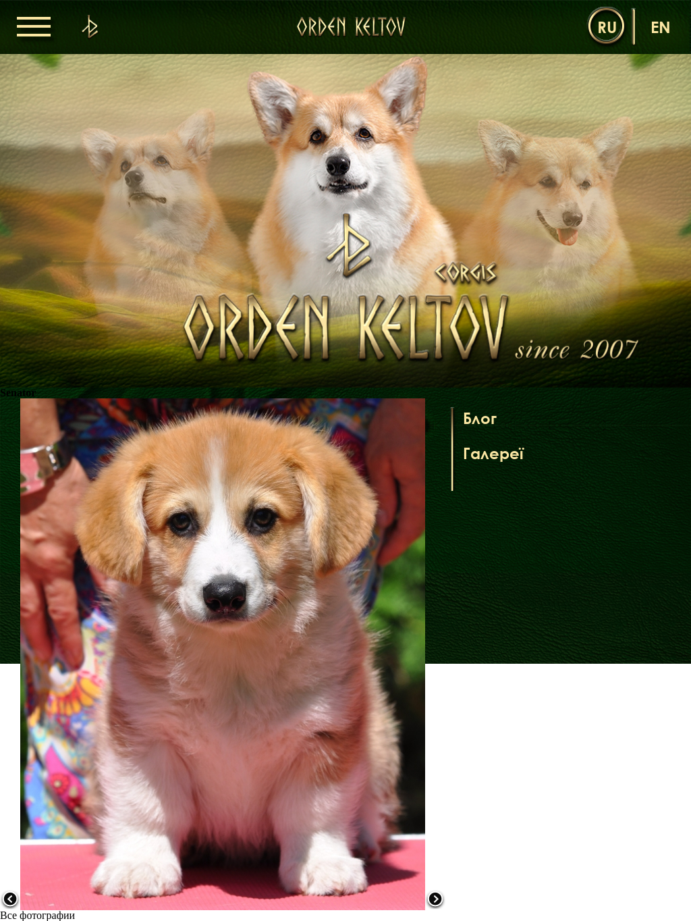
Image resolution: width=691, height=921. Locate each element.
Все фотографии (37, 915)
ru (607, 26)
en (661, 26)
